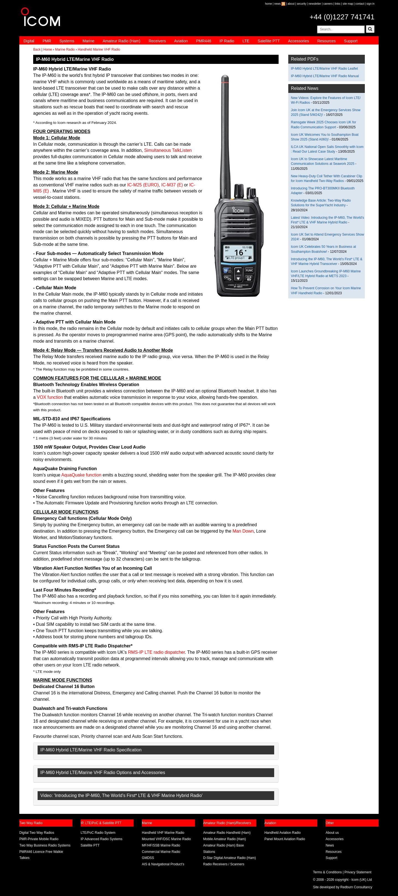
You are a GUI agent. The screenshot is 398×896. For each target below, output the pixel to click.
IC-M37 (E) (172, 185)
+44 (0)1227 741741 (342, 17)
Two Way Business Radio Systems (44, 845)
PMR (47, 41)
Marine (89, 41)
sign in (370, 3)
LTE (245, 41)
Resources (326, 41)
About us (332, 833)
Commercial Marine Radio (161, 852)
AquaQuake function (81, 475)
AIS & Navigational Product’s (163, 864)
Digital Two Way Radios (36, 833)
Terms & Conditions (327, 872)
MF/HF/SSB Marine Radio (161, 845)
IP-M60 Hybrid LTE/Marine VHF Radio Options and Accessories (102, 772)
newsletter (314, 3)
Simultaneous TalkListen (168, 150)
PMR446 (203, 41)
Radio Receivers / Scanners (223, 864)
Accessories (298, 41)
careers (327, 3)
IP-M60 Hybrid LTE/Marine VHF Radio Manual (325, 76)
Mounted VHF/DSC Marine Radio (166, 839)
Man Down (242, 531)
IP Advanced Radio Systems (101, 839)
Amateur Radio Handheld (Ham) (226, 833)
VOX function (50, 397)
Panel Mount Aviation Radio (285, 839)
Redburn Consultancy (356, 887)
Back (37, 49)
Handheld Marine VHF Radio (99, 49)
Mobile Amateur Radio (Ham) (224, 839)
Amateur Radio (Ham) (121, 41)
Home (47, 49)
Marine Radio (65, 49)
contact (359, 3)
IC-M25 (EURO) (143, 185)
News (330, 845)
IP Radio (226, 41)
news (277, 3)
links (338, 3)
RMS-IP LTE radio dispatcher (156, 652)
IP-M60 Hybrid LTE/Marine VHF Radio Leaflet (324, 69)
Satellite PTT (269, 41)
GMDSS (148, 858)
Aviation (181, 41)
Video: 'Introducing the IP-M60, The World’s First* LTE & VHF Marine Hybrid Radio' (121, 795)
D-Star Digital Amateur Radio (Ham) (229, 858)
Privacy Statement (357, 872)
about (291, 3)
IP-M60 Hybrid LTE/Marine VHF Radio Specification (91, 749)
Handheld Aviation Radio (283, 833)
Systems (66, 41)
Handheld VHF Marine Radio (163, 833)
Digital (28, 41)
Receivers (157, 41)
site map (348, 3)
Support (351, 41)
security (301, 3)
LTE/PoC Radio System (98, 833)
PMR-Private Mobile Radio (38, 839)
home (268, 3)
